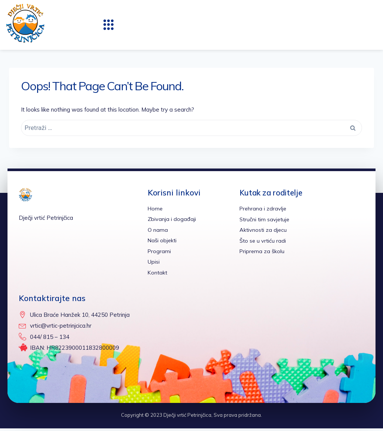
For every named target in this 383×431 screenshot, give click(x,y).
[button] (109, 25)
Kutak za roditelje (273, 192)
